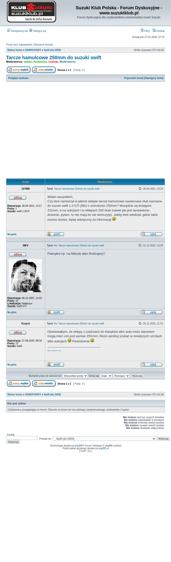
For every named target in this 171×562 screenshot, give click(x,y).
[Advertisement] (46, 130)
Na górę (11, 234)
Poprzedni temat (133, 78)
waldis (28, 61)
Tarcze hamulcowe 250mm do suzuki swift (53, 57)
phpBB (78, 445)
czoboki (53, 61)
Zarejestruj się (17, 30)
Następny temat (154, 78)
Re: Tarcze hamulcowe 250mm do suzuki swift (79, 245)
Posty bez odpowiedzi (19, 44)
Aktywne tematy (43, 44)
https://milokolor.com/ (54, 350)
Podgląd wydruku (18, 78)
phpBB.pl (104, 448)
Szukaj (158, 30)
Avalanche (40, 61)
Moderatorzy (67, 61)
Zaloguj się (37, 30)
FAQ (145, 30)
